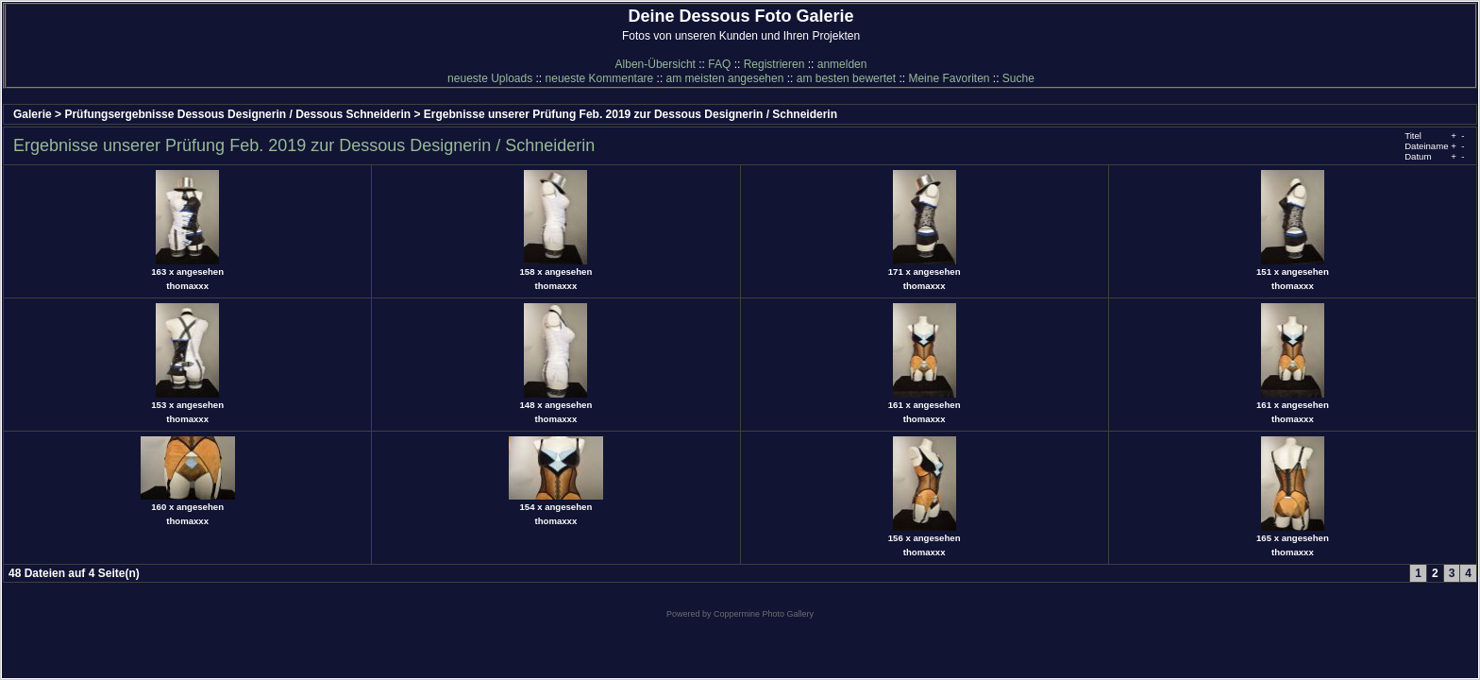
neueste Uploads (489, 78)
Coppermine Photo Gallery (764, 614)
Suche (1018, 78)
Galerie (32, 114)
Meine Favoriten (948, 78)
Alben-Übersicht (655, 64)
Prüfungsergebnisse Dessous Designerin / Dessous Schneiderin (237, 114)
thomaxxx (187, 285)
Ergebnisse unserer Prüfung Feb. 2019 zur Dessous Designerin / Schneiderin (630, 114)
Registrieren (774, 64)
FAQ (719, 64)
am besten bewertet (846, 78)
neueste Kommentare (600, 78)
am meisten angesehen (725, 78)
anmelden (842, 64)
